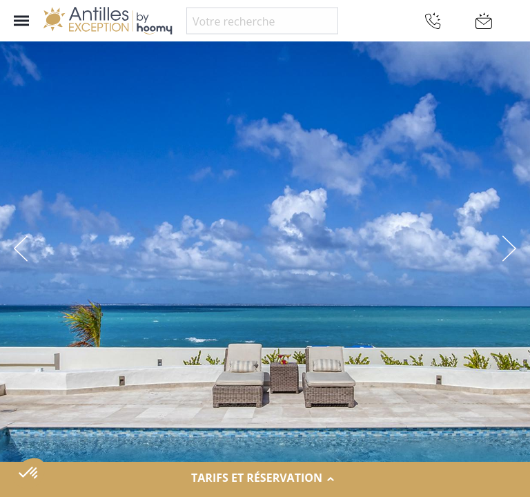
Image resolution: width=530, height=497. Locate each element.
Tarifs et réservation (265, 478)
